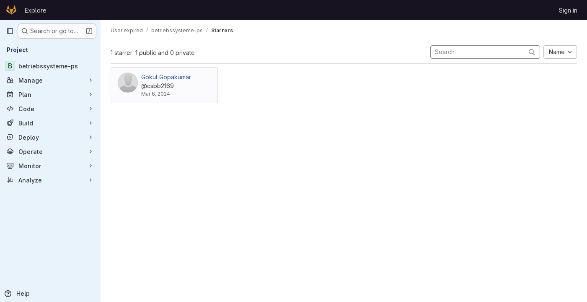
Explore (36, 10)
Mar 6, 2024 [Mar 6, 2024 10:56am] (155, 94)
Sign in (568, 10)
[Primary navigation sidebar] (10, 31)
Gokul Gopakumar (166, 77)
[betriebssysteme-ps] (50, 66)
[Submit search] (532, 52)
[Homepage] (11, 10)
